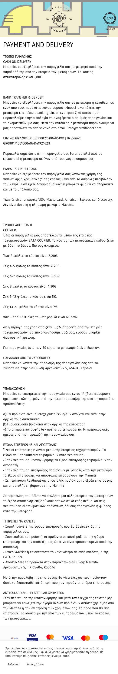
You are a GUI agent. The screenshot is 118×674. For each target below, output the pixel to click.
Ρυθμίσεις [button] (13, 664)
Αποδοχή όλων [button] (35, 664)
